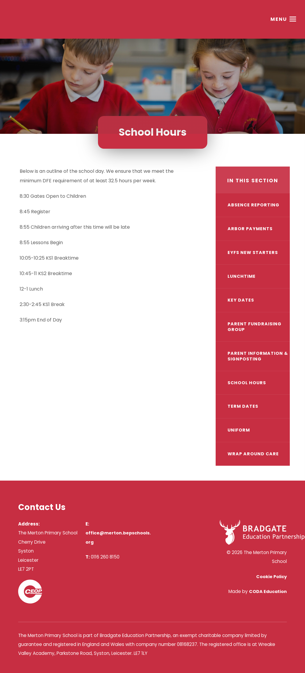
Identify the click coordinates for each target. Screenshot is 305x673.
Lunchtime (242, 276)
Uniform (239, 430)
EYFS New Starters (253, 252)
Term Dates (243, 406)
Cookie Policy (271, 577)
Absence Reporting (253, 205)
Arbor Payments (250, 229)
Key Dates (241, 300)
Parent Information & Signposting (258, 356)
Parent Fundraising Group (254, 326)
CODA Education (268, 591)
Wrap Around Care (253, 454)
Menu (278, 19)
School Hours (247, 383)
